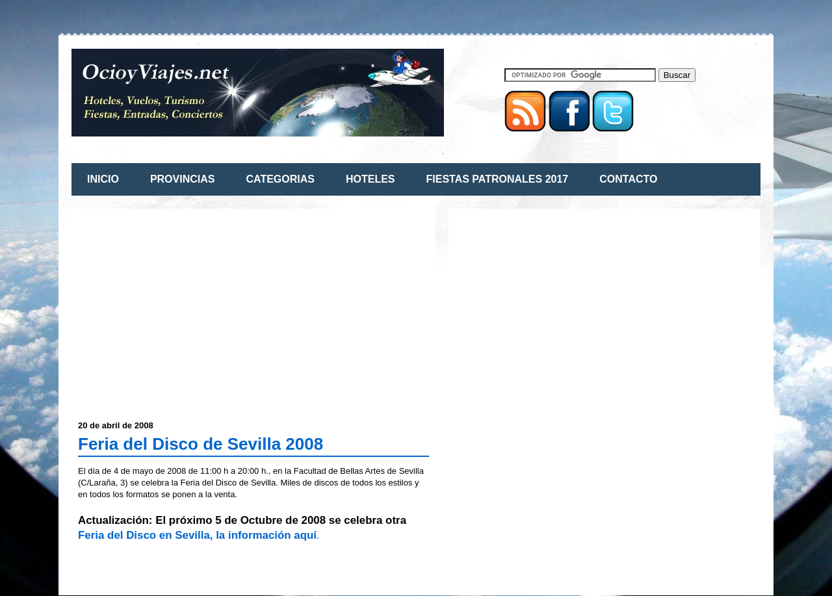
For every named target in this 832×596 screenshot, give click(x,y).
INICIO (103, 179)
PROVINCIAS (182, 179)
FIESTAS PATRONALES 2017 (497, 179)
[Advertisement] (187, 306)
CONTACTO (628, 179)
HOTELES (370, 179)
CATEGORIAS (280, 179)
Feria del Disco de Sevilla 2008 (200, 444)
